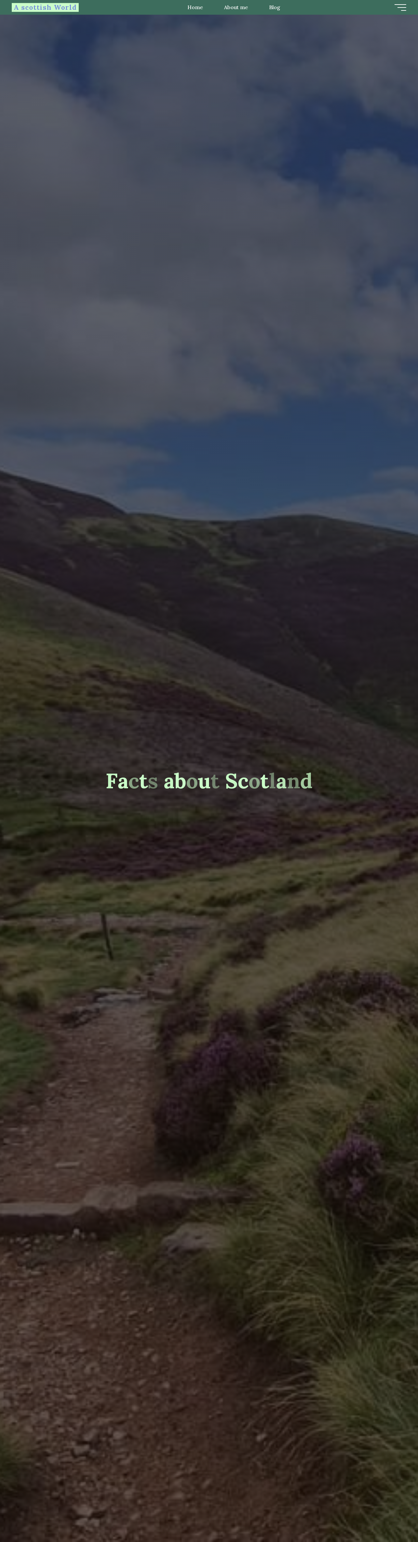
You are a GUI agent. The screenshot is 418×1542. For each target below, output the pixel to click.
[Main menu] (399, 7)
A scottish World (46, 7)
